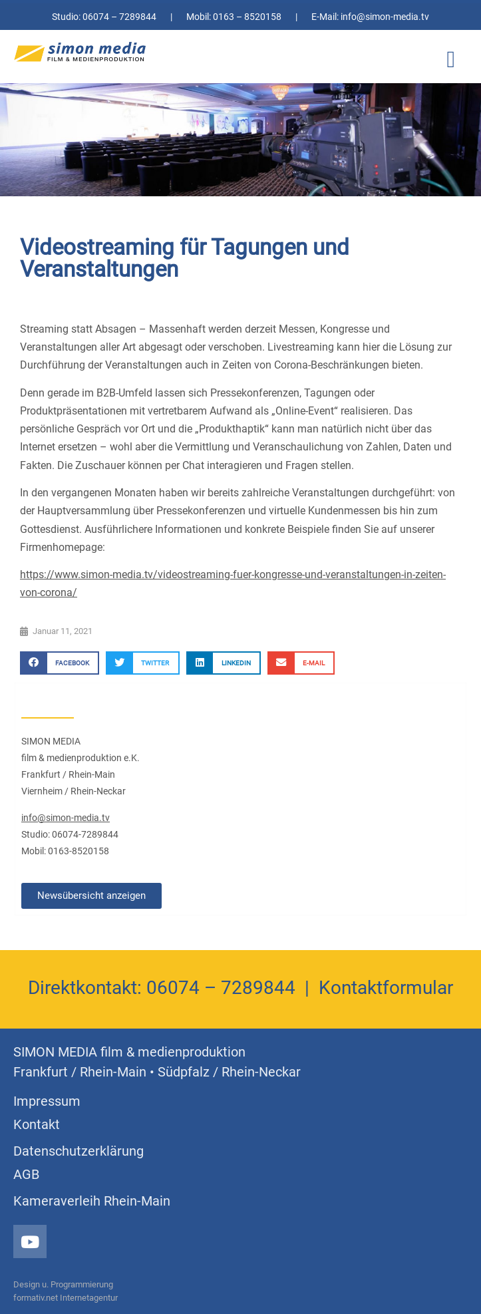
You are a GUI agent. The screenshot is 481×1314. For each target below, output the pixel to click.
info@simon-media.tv (385, 16)
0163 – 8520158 (247, 16)
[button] (451, 60)
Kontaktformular (386, 988)
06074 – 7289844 (119, 16)
